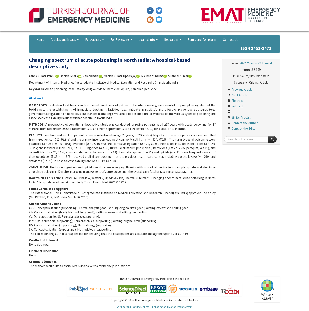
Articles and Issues (65, 40)
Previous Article (240, 89)
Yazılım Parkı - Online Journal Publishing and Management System (154, 306)
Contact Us (230, 40)
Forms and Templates (202, 40)
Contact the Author (242, 123)
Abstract (235, 101)
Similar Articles (239, 117)
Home (40, 40)
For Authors (94, 40)
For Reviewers (121, 40)
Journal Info (148, 40)
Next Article (237, 95)
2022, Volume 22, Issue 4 (256, 63)
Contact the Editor (242, 128)
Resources (172, 40)
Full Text (235, 106)
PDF (232, 112)
